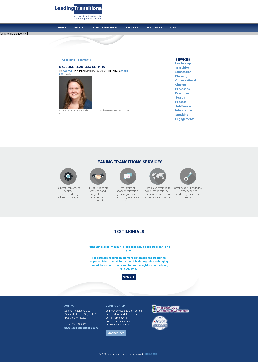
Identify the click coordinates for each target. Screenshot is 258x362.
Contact (176, 27)
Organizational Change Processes (185, 85)
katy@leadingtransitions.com (80, 327)
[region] (129, 254)
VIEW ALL (129, 277)
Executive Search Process (182, 98)
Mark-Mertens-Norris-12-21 (113, 110)
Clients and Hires (104, 27)
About (79, 27)
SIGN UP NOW (116, 332)
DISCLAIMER (151, 354)
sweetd (67, 71)
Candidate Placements (75, 59)
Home (62, 27)
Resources (154, 27)
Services (132, 27)
